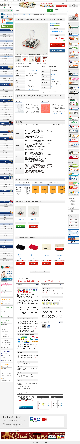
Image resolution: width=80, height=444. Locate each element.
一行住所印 (62, 11)
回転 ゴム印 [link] (4, 195)
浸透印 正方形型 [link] (5, 60)
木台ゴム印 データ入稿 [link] (6, 36)
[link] (20, 217)
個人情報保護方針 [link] (5, 336)
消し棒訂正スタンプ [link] (5, 102)
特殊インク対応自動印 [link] (6, 168)
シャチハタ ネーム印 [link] (5, 179)
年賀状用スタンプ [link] (5, 155)
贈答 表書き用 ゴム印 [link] (6, 114)
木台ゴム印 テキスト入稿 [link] (6, 34)
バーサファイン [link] (5, 233)
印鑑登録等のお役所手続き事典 (73, 204)
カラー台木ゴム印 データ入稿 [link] (7, 45)
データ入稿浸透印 (7, 56)
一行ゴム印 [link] (4, 258)
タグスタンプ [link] (4, 150)
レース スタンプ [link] (5, 143)
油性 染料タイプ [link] (7, 209)
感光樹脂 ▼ (53, 74)
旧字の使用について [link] (6, 316)
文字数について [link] (5, 311)
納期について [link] (4, 326)
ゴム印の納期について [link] (6, 295)
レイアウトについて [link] (6, 313)
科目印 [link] (3, 89)
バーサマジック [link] (5, 238)
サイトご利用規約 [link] (5, 334)
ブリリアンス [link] (4, 235)
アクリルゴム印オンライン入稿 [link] (6, 54)
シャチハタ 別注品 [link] (5, 181)
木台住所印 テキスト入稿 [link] (6, 71)
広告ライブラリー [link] (5, 378)
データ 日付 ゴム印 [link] (5, 193)
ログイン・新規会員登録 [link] (6, 342)
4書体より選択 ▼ (55, 79)
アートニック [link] (4, 217)
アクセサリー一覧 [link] (5, 242)
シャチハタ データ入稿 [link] (6, 184)
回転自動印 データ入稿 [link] (6, 125)
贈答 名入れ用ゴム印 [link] (5, 94)
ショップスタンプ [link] (5, 152)
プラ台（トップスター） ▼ (31, 70)
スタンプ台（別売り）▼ (31, 89)
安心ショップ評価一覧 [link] (6, 375)
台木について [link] (4, 290)
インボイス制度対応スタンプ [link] (7, 260)
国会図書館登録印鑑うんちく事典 (73, 201)
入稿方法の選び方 (7, 26)
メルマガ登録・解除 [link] (6, 344)
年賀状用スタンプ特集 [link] (6, 253)
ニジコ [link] (3, 221)
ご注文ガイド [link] (4, 322)
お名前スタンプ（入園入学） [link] (7, 96)
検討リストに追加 (57, 50)
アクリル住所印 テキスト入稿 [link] (7, 73)
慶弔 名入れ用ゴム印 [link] (5, 91)
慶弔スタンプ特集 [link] (5, 248)
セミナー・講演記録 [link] (6, 380)
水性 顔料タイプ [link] (5, 206)
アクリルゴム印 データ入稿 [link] (7, 52)
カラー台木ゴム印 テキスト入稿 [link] (7, 43)
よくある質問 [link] (4, 353)
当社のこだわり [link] (5, 366)
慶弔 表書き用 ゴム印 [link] (6, 112)
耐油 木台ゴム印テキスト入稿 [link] (7, 163)
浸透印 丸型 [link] (4, 63)
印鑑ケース (57, 11)
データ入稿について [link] (6, 301)
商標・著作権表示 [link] (5, 331)
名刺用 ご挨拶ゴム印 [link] (5, 119)
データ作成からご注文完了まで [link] (6, 303)
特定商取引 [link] (4, 329)
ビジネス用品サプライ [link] (6, 186)
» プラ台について (29, 115)
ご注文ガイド (57, 1)
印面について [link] (4, 287)
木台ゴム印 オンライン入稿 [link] (7, 38)
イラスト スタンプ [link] (5, 145)
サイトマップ (70, 1)
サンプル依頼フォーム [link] (6, 355)
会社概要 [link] (4, 368)
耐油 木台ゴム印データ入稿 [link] (7, 166)
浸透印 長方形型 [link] (5, 58)
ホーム (77, 1)
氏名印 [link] (3, 86)
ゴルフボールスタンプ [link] (6, 157)
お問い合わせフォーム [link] (6, 360)
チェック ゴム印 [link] (5, 140)
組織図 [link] (3, 371)
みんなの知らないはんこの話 (73, 211)
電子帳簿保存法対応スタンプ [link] (7, 262)
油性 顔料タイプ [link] (7, 204)
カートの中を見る (61, 6)
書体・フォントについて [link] (6, 309)
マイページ (64, 1)
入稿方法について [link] (5, 285)
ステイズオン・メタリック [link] (7, 228)
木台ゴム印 (7, 32)
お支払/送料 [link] (4, 324)
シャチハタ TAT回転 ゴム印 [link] (7, 170)
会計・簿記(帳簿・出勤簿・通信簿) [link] (7, 109)
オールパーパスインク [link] (6, 230)
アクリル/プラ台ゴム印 (7, 47)
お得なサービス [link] (5, 347)
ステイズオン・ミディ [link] (6, 226)
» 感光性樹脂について (56, 113)
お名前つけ (67, 11)
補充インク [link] (4, 127)
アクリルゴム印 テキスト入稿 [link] (7, 49)
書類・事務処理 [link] (5, 105)
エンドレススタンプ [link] (5, 197)
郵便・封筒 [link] (4, 107)
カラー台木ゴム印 (7, 41)
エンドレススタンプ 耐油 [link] (6, 173)
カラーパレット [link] (5, 219)
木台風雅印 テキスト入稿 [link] (6, 134)
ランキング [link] (4, 292)
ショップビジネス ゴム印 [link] (6, 116)
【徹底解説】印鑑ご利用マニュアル (73, 208)
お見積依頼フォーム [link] (6, 357)
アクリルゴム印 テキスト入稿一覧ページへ (40, 271)
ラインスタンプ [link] (5, 147)
